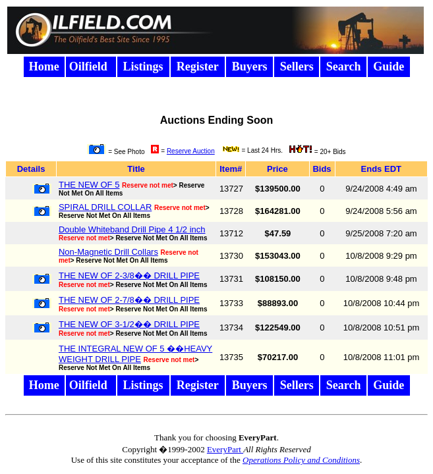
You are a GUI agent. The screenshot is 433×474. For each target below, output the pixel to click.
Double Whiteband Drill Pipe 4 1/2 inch (132, 229)
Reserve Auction (191, 151)
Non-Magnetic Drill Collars (108, 252)
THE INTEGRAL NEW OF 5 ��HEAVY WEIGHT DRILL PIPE (135, 354)
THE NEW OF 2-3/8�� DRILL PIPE (129, 275)
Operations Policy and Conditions (301, 460)
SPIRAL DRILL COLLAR (105, 207)
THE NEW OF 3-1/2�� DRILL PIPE (129, 324)
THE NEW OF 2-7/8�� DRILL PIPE (129, 300)
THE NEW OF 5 (89, 185)
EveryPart (225, 449)
